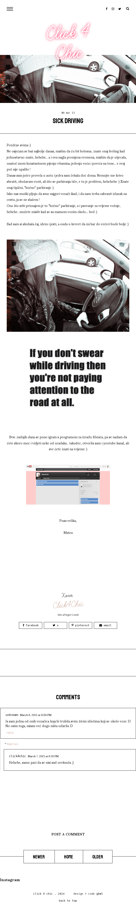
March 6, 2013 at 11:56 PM (35, 715)
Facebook (31, 625)
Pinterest (80, 625)
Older (97, 857)
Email (105, 625)
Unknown (11, 715)
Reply (10, 732)
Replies (12, 744)
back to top (68, 900)
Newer (39, 857)
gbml (99, 893)
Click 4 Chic (67, 43)
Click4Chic (68, 604)
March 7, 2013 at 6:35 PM (43, 756)
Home (69, 857)
